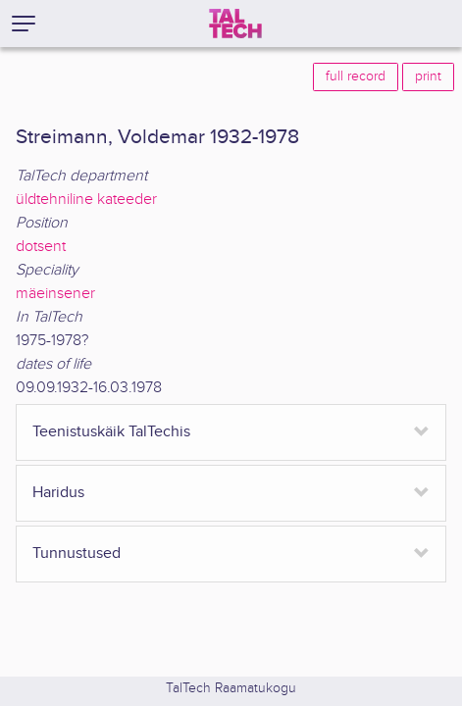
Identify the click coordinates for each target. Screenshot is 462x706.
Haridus (58, 492)
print (428, 76)
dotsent (41, 246)
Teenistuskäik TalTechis (111, 432)
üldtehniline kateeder (86, 199)
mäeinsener (55, 293)
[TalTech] (235, 23)
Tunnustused (76, 553)
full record (355, 76)
